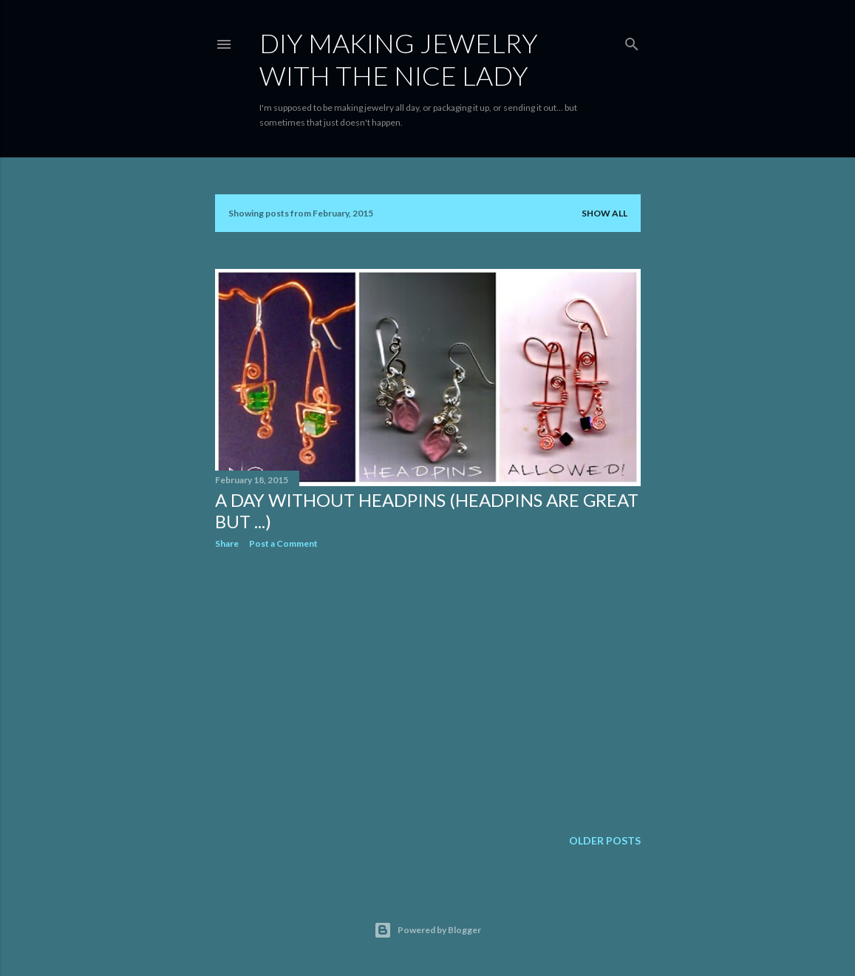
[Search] (632, 41)
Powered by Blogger (427, 930)
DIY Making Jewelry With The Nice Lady (398, 59)
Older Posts (605, 840)
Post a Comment (283, 543)
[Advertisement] (428, 689)
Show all (604, 213)
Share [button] (227, 543)
